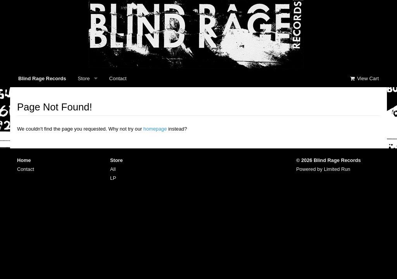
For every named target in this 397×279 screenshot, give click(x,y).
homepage (155, 129)
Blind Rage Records (42, 78)
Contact (118, 78)
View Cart (364, 78)
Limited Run (337, 169)
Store (84, 78)
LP (113, 178)
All (113, 169)
